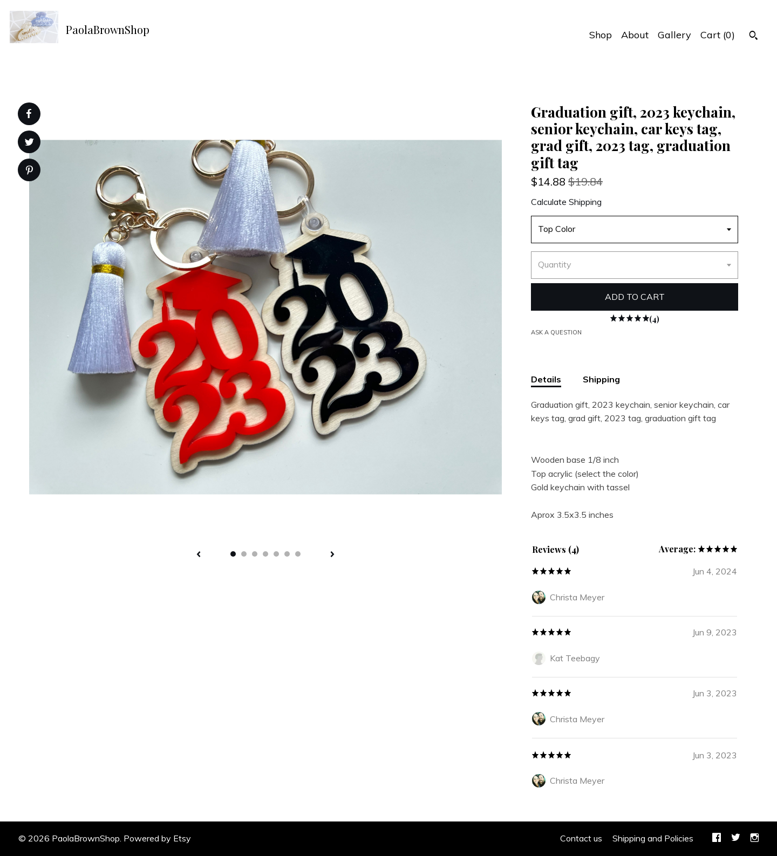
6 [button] (287, 554)
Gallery (674, 35)
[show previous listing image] (198, 555)
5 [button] (276, 554)
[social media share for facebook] (28, 114)
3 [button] (254, 554)
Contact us (581, 838)
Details (546, 379)
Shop (600, 35)
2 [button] (244, 554)
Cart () (717, 35)
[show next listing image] (332, 555)
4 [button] (265, 554)
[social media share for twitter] (29, 143)
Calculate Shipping (566, 201)
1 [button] (233, 554)
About (635, 35)
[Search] (753, 37)
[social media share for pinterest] (29, 171)
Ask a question (556, 332)
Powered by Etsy (157, 838)
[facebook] (716, 838)
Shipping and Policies (652, 838)
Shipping (601, 379)
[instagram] (755, 838)
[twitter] (735, 838)
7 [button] (298, 554)
